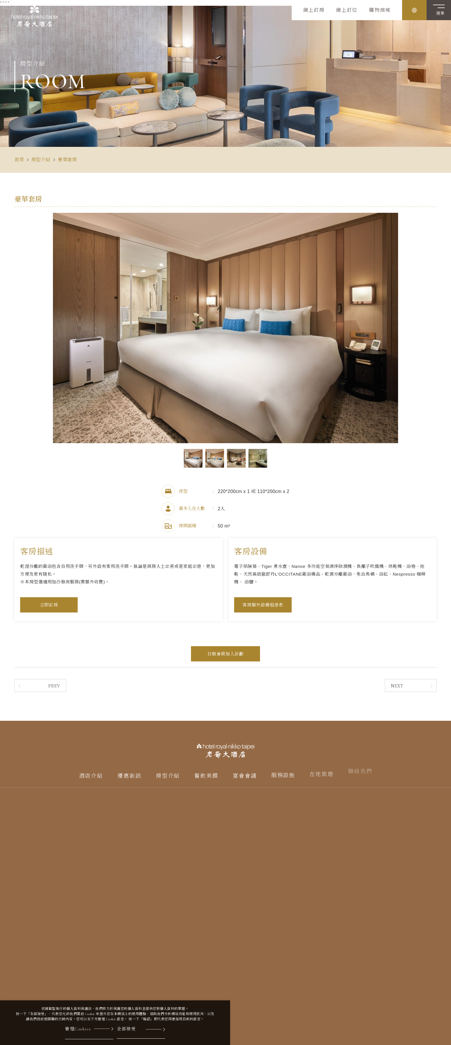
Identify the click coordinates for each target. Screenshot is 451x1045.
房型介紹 (41, 160)
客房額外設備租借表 (262, 604)
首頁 (19, 160)
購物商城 (380, 10)
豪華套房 (67, 160)
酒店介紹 (91, 772)
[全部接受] (141, 1033)
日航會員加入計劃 (225, 653)
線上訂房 (314, 10)
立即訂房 (49, 604)
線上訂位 (347, 10)
